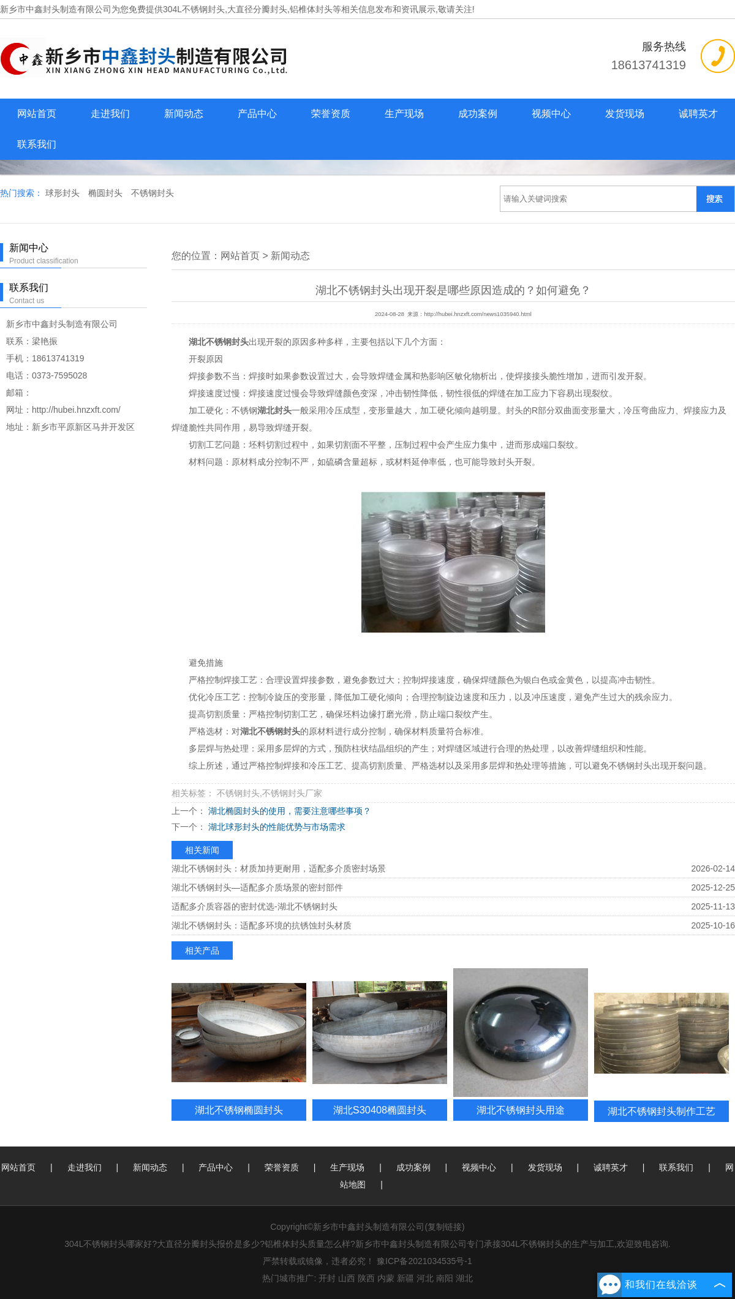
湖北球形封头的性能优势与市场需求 (275, 827)
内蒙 (385, 1278)
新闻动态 (183, 113)
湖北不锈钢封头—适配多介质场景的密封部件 (257, 887)
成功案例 (477, 113)
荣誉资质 (330, 113)
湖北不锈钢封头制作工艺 (661, 1110)
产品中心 (257, 113)
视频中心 (551, 113)
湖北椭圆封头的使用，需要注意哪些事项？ (288, 811)
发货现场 (624, 113)
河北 (425, 1278)
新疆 (405, 1278)
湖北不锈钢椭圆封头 (239, 1109)
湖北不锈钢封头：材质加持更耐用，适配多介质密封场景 (279, 868)
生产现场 (404, 113)
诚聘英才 (698, 113)
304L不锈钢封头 (194, 9)
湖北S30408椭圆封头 (379, 1109)
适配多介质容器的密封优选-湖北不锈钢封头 (254, 906)
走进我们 (110, 113)
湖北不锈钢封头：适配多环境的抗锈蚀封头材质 (262, 925)
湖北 (464, 1278)
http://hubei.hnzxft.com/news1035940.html (478, 314)
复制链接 (445, 1227)
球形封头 (63, 193)
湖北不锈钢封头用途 (521, 1109)
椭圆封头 (106, 193)
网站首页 (36, 113)
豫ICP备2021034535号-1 (424, 1261)
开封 (327, 1278)
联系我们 (36, 144)
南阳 (444, 1278)
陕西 (366, 1278)
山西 (346, 1278)
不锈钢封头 (152, 193)
